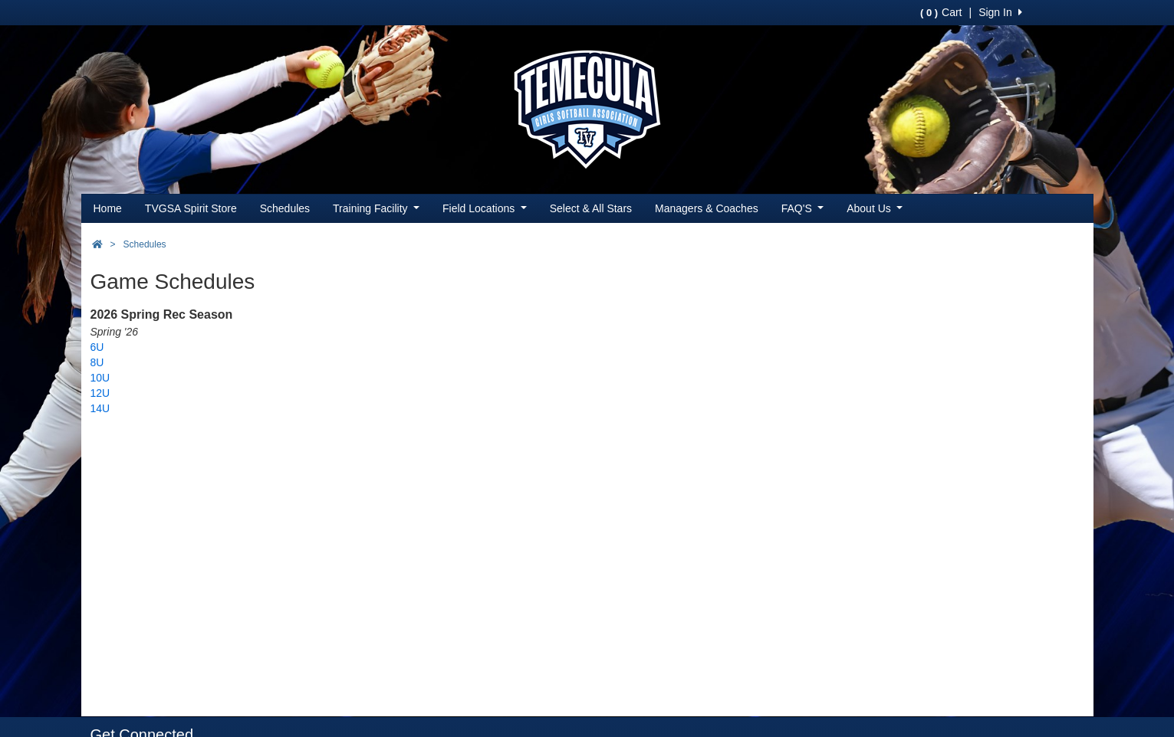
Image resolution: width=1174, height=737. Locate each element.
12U (100, 393)
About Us (875, 208)
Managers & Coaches (706, 208)
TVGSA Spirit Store (191, 208)
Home (108, 208)
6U (97, 347)
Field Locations (484, 208)
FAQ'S (802, 208)
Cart (941, 12)
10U (100, 378)
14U (100, 408)
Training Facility (376, 208)
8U (97, 362)
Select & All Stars (591, 208)
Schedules (285, 208)
